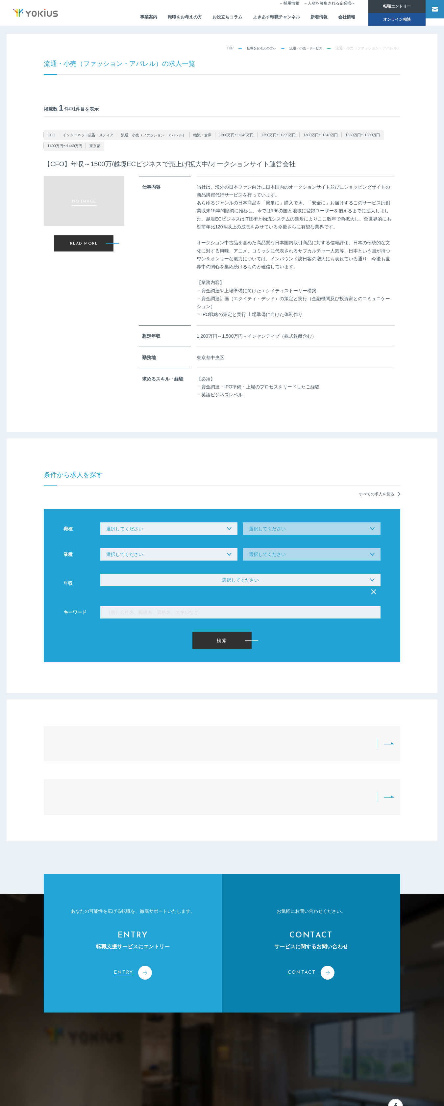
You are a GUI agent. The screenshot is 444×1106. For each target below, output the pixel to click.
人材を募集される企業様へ (322, 8)
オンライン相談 (388, 20)
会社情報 (337, 18)
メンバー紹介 (157, 1043)
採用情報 (282, 8)
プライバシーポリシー (385, 1093)
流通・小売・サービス (304, 48)
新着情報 (308, 18)
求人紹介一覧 (247, 734)
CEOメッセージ (159, 1031)
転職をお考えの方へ (256, 48)
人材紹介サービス (228, 1006)
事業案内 (128, 18)
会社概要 (153, 1018)
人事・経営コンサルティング (237, 1031)
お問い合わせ (364, 992)
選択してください (240, 577)
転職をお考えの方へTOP (135, 734)
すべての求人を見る (376, 475)
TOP (223, 48)
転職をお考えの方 (166, 18)
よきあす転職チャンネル (263, 18)
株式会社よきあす (73, 999)
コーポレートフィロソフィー (169, 1006)
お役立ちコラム (211, 18)
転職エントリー (388, 6)
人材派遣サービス (228, 1018)
